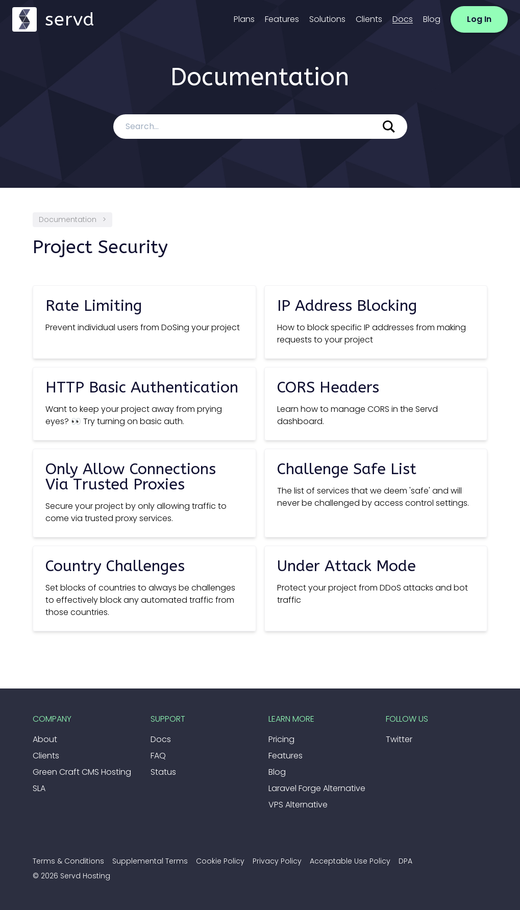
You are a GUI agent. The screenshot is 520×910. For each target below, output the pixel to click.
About (45, 739)
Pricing (281, 739)
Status (163, 772)
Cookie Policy (220, 861)
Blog (431, 19)
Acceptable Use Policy (350, 861)
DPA (405, 861)
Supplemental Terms (150, 861)
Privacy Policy (277, 861)
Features (282, 19)
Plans (244, 19)
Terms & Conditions (68, 861)
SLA (39, 788)
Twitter (399, 739)
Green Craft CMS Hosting (82, 772)
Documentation (67, 219)
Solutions (327, 19)
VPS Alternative (298, 804)
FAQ (158, 755)
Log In (479, 19)
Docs (402, 19)
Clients (369, 19)
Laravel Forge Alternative (316, 788)
